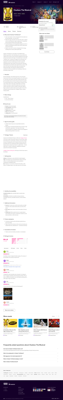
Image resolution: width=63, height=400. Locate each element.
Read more (25, 134)
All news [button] (53, 316)
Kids (24, 374)
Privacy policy (20, 390)
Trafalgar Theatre (17, 15)
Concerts (14, 374)
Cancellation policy (21, 393)
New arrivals (16, 372)
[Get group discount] (42, 24)
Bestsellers (11, 372)
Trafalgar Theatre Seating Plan (9, 150)
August (7, 375)
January (39, 374)
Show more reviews (9, 310)
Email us (6, 390)
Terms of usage (20, 392)
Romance (19, 13)
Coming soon (21, 372)
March (47, 374)
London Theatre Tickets (7, 5)
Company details (21, 389)
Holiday (26, 372)
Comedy (23, 13)
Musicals (12, 5)
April (50, 374)
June (55, 374)
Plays (42, 372)
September (11, 375)
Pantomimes (6, 374)
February (43, 374)
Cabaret (10, 374)
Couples (28, 374)
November (20, 375)
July (4, 375)
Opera (53, 372)
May (52, 374)
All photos (53, 17)
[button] (34, 2)
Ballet (56, 372)
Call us (6, 389)
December (25, 375)
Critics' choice (31, 372)
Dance (49, 372)
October (15, 375)
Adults (32, 374)
